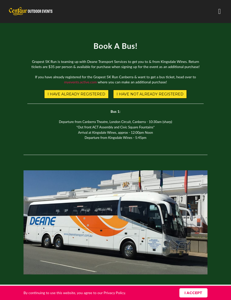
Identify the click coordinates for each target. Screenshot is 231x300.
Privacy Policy (114, 293)
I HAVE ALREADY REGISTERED (76, 94)
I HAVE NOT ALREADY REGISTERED (150, 94)
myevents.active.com (80, 82)
